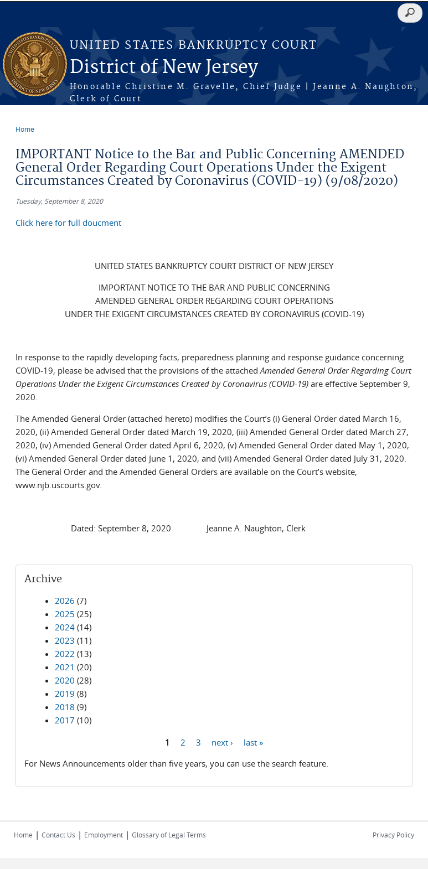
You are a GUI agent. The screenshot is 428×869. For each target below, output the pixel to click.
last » (253, 741)
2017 (65, 720)
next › (222, 741)
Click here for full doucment (68, 222)
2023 (65, 640)
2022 (65, 653)
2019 (65, 693)
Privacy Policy (393, 834)
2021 (65, 667)
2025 (65, 613)
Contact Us (58, 834)
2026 (65, 600)
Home (25, 129)
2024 (65, 627)
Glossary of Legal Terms (169, 834)
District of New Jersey (164, 67)
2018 (65, 706)
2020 (65, 680)
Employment (103, 834)
